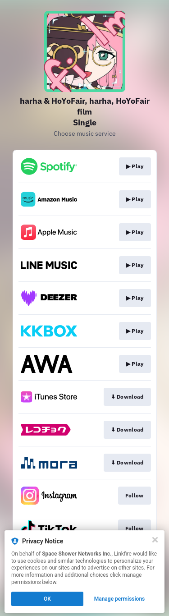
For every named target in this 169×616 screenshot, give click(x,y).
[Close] (155, 540)
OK (47, 599)
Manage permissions (119, 599)
